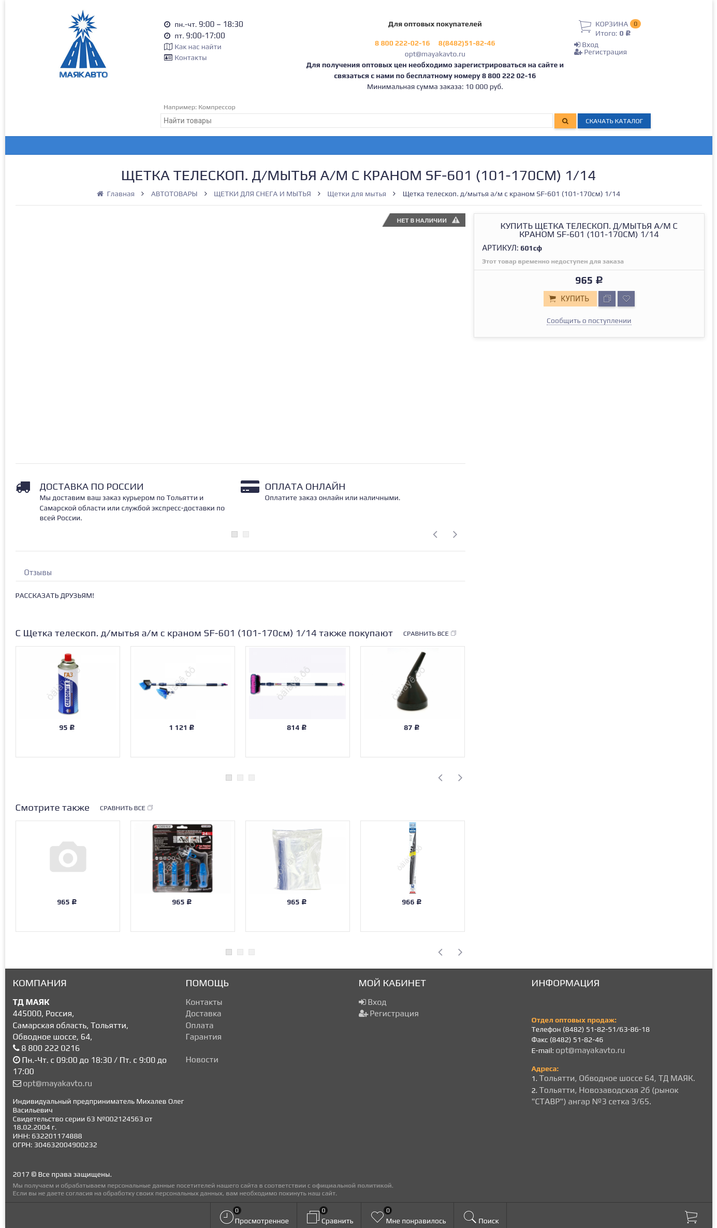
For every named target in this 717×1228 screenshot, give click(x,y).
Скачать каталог (614, 121)
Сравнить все (430, 634)
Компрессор (217, 107)
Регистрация (600, 52)
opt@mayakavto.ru (435, 54)
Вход (586, 44)
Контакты (190, 57)
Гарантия (204, 1037)
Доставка (204, 1013)
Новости (202, 1059)
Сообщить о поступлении (589, 320)
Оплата (200, 1025)
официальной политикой (352, 1185)
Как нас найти (197, 46)
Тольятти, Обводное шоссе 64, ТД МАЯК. (617, 1078)
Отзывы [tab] (38, 572)
